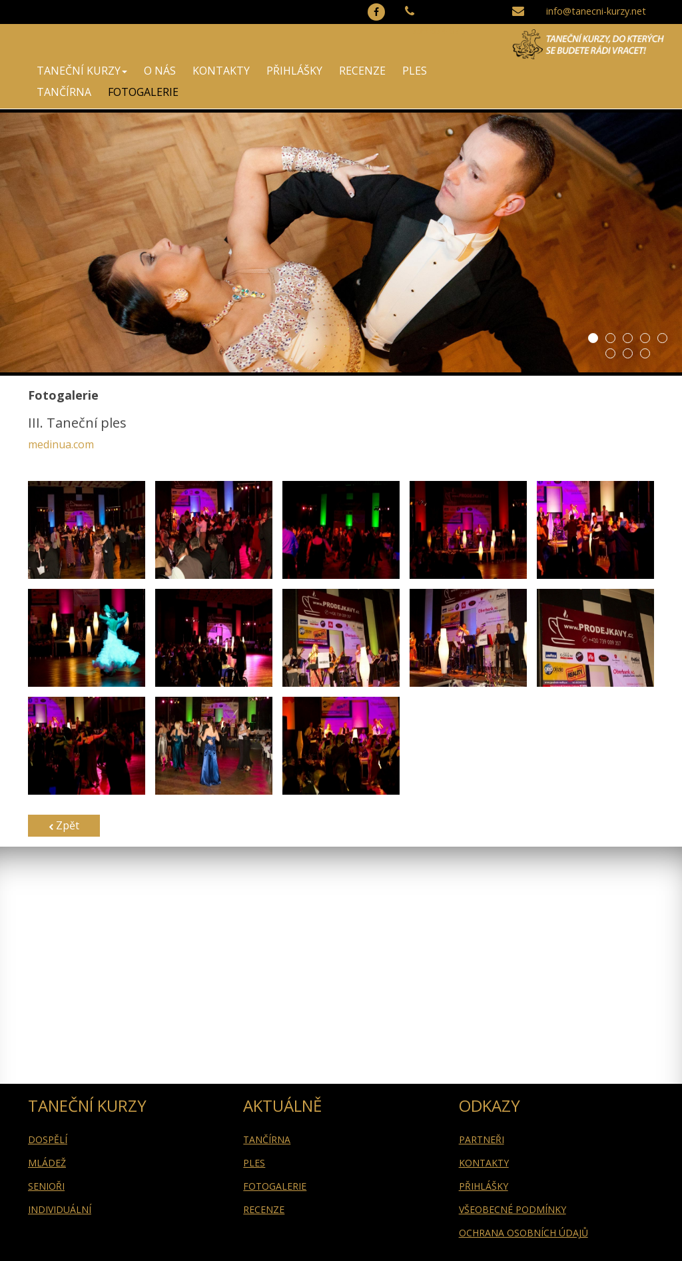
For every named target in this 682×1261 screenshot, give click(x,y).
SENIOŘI (46, 1186)
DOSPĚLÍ (47, 1139)
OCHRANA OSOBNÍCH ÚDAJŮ (523, 1232)
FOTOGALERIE (143, 92)
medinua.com (61, 444)
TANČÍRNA (64, 92)
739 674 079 (438, 30)
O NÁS (160, 70)
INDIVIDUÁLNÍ (59, 1209)
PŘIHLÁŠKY (294, 70)
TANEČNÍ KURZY (82, 70)
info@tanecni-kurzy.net (596, 11)
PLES (414, 70)
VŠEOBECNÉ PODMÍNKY (512, 1209)
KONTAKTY (221, 70)
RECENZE (362, 70)
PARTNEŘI (481, 1139)
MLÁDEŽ (47, 1162)
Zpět (64, 825)
